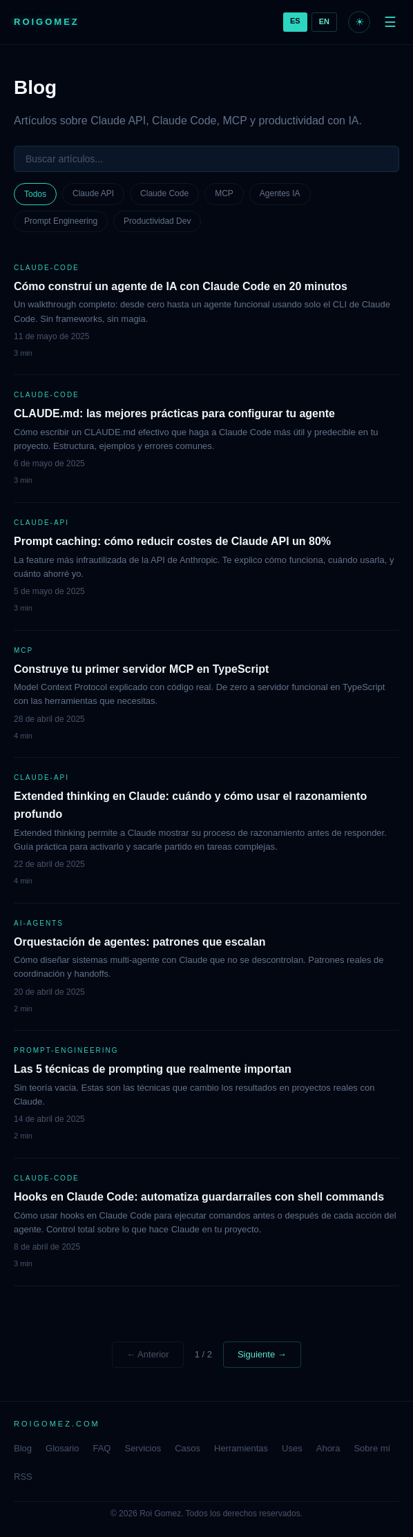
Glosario (62, 1448)
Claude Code (164, 193)
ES (295, 21)
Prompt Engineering (60, 221)
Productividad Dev (157, 221)
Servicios (142, 1448)
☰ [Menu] (390, 22)
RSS (23, 1476)
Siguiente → (262, 1354)
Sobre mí (372, 1448)
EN (324, 21)
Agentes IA (280, 193)
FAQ (102, 1448)
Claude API (93, 193)
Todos (35, 194)
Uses (292, 1448)
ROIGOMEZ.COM (57, 1424)
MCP (224, 193)
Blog (23, 1448)
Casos (187, 1448)
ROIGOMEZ (46, 22)
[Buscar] (206, 159)
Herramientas (241, 1448)
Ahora (328, 1448)
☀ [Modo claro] (359, 22)
